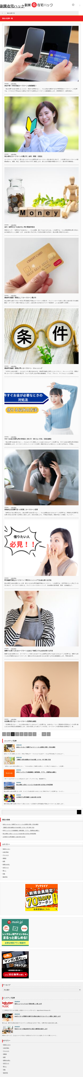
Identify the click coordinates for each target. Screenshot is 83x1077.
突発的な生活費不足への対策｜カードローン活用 (21, 509)
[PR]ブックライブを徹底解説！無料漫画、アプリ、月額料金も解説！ (36, 772)
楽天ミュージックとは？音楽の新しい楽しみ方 (28, 1004)
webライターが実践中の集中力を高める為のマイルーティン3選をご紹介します (38, 1016)
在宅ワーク (6, 867)
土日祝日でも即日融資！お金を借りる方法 (28, 797)
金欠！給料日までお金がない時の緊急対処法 (19, 227)
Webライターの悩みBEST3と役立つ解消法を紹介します (31, 1029)
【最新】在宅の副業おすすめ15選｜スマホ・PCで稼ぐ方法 (33, 759)
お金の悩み (13, 83)
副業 (4, 861)
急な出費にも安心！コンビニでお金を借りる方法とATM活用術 (34, 784)
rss (73, 5)
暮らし (4, 870)
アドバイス (6, 855)
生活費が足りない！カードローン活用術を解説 (20, 721)
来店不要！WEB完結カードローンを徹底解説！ (20, 86)
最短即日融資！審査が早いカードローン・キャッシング (23, 368)
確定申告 (5, 877)
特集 (4, 873)
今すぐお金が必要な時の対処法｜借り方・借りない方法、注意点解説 (27, 439)
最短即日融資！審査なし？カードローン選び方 (20, 297)
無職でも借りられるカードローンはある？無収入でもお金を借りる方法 (28, 651)
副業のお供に (6, 864)
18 (44, 734)
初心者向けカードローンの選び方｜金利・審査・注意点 (23, 156)
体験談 (4, 858)
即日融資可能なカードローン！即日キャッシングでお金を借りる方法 (27, 580)
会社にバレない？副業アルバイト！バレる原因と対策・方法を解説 (35, 747)
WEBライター (6, 849)
